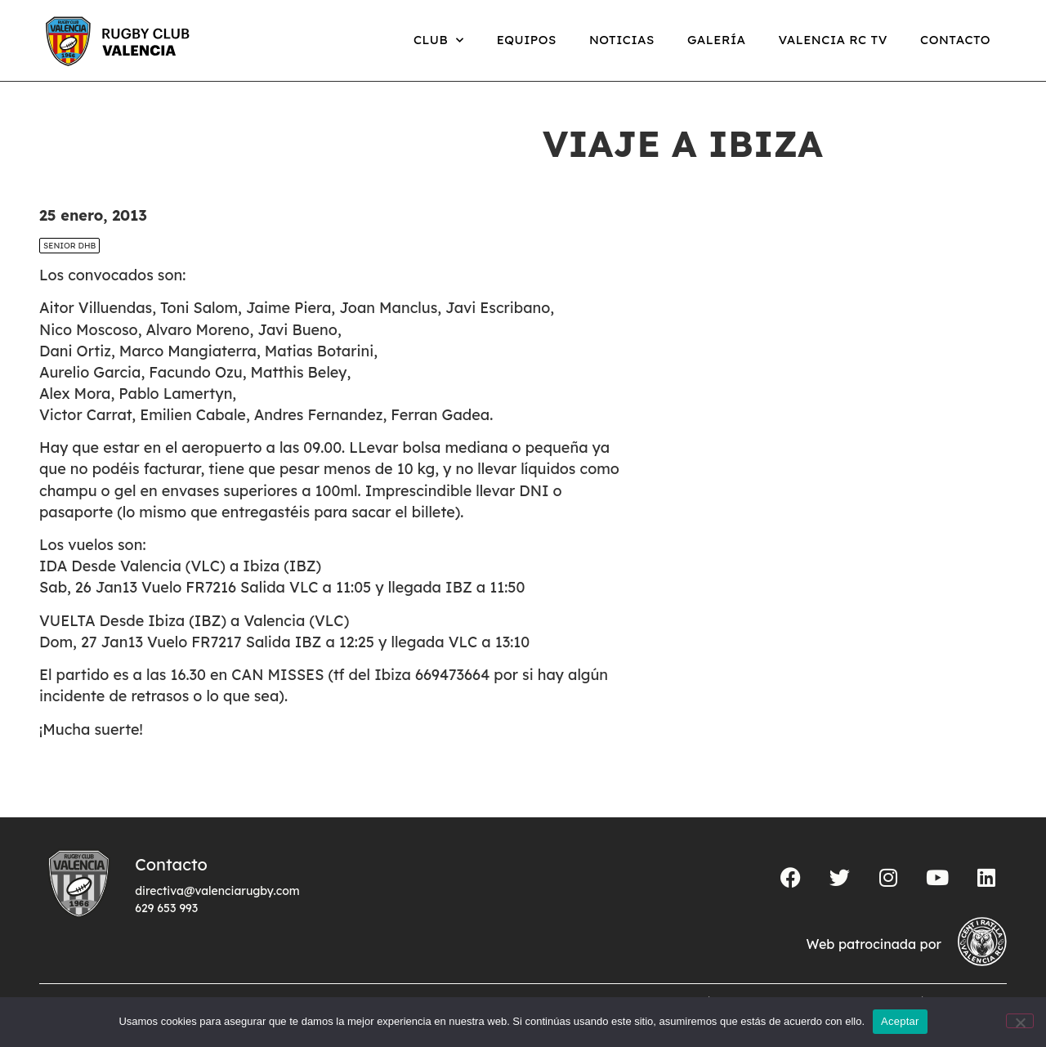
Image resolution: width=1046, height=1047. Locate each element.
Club (438, 40)
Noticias (622, 39)
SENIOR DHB (69, 245)
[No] (1020, 1020)
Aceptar (900, 1021)
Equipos (527, 39)
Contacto (955, 39)
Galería (716, 39)
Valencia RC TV (833, 39)
